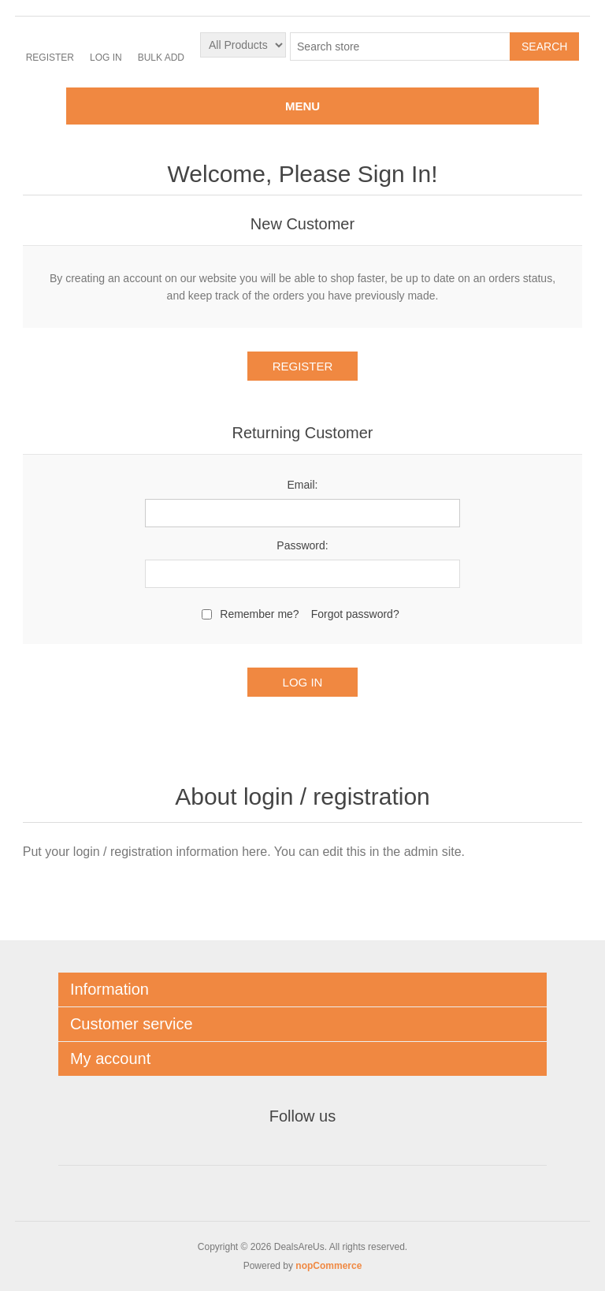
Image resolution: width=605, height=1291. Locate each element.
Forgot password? (355, 614)
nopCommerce (328, 1265)
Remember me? (259, 614)
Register (50, 57)
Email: (303, 484)
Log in (106, 57)
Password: (302, 545)
